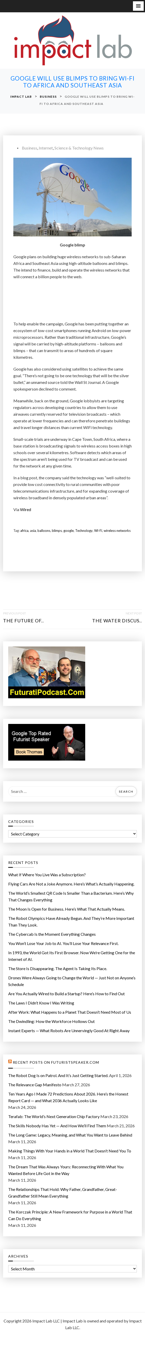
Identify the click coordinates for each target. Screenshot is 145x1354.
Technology (84, 531)
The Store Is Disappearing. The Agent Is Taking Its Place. (57, 968)
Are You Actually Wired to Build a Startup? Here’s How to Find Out (66, 993)
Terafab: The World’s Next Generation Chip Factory (54, 1116)
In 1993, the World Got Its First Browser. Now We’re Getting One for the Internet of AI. (71, 956)
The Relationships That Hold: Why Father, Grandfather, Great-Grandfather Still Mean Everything (62, 1192)
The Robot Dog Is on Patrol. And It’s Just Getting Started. (58, 1075)
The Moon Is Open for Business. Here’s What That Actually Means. (66, 909)
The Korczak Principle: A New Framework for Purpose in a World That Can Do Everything (70, 1215)
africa (24, 531)
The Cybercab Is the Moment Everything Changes (52, 934)
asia (33, 531)
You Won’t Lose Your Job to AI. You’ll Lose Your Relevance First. (63, 943)
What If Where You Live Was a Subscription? (47, 874)
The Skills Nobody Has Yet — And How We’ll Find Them (57, 1125)
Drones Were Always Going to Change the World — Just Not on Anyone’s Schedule (72, 981)
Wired (25, 509)
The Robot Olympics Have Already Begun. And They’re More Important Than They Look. (71, 921)
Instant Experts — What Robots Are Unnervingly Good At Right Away (69, 1030)
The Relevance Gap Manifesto (34, 1084)
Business (29, 147)
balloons (43, 531)
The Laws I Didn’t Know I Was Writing (41, 1002)
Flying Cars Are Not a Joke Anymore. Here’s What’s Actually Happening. (71, 883)
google (68, 531)
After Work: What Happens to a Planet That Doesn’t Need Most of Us (69, 1012)
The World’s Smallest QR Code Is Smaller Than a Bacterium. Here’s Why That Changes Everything (71, 896)
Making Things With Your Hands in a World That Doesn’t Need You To (69, 1150)
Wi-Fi (98, 531)
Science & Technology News (79, 147)
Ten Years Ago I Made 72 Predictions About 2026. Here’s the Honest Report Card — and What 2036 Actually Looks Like (68, 1097)
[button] (138, 6)
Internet (46, 147)
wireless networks (117, 531)
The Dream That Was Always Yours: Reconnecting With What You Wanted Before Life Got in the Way (65, 1170)
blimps (57, 531)
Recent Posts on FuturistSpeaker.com (56, 1062)
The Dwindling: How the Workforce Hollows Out (51, 1021)
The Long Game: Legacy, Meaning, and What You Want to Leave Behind (70, 1134)
